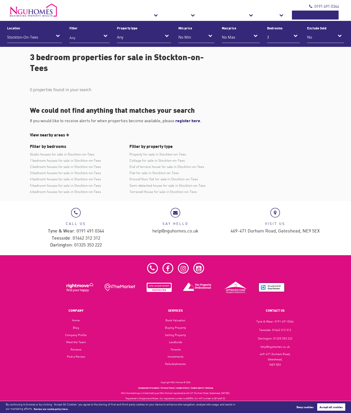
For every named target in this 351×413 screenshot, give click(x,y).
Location (13, 28)
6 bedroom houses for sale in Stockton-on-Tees (68, 192)
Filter (73, 28)
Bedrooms (275, 28)
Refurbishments (250, 15)
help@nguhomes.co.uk (175, 230)
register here (188, 120)
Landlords (175, 342)
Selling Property (175, 335)
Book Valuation (321, 15)
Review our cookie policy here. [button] (54, 408)
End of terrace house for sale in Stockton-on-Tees (169, 167)
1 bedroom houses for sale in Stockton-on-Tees (68, 160)
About (285, 15)
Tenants (175, 349)
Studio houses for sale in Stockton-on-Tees (64, 154)
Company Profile (76, 335)
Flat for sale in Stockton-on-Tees (155, 173)
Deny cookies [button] (305, 406)
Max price (229, 28)
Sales (185, 15)
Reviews (76, 349)
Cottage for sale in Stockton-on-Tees (158, 160)
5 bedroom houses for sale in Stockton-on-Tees (68, 186)
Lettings (212, 15)
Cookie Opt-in (199, 387)
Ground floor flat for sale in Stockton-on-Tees (165, 180)
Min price (185, 28)
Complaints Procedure (146, 387)
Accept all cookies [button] (331, 406)
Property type (127, 28)
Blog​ (76, 327)
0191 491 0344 (324, 6)
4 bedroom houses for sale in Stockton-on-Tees (68, 180)
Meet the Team (76, 342)
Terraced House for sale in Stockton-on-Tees (165, 192)
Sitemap (212, 387)
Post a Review (76, 357)
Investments (175, 357)
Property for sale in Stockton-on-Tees (159, 154)
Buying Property (175, 327)
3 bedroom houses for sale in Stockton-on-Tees (68, 173)
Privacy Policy (167, 387)
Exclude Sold (316, 28)
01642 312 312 (86, 237)
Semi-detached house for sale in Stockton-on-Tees (169, 186)
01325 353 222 (88, 244)
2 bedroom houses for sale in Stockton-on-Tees (68, 167)
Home (76, 320)
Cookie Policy (183, 387)
